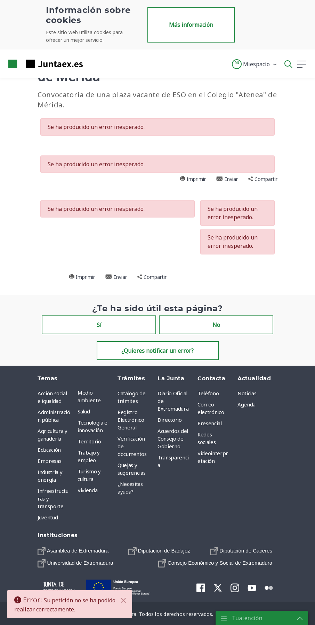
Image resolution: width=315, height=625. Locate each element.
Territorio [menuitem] (89, 441)
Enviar (227, 179)
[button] (255, 64)
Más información (191, 25)
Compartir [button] (262, 179)
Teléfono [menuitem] (208, 393)
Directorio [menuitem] (170, 419)
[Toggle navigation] (92, 64)
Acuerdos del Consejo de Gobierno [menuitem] (173, 438)
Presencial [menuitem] (209, 423)
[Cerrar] (123, 600)
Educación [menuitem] (49, 449)
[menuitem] (73, 551)
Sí (99, 325)
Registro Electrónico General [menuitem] (131, 420)
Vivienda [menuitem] (87, 490)
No (216, 325)
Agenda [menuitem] (246, 404)
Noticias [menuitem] (246, 393)
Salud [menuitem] (84, 411)
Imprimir (193, 179)
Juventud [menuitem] (48, 517)
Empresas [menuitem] (49, 460)
